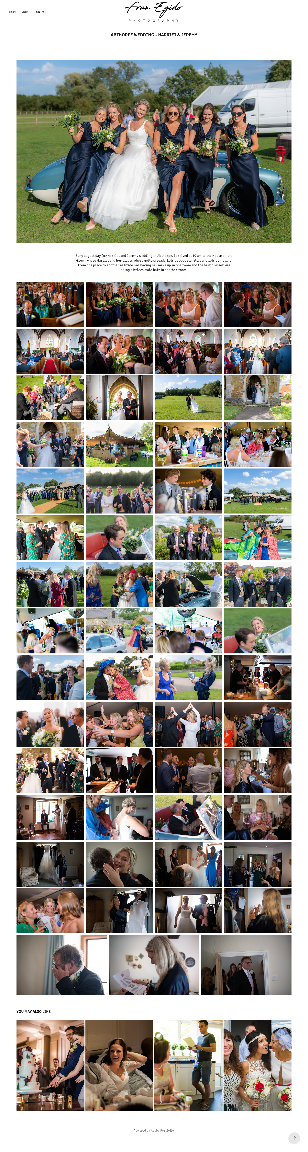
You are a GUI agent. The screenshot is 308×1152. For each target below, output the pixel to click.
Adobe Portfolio (162, 1130)
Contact (40, 12)
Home (13, 12)
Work (25, 12)
